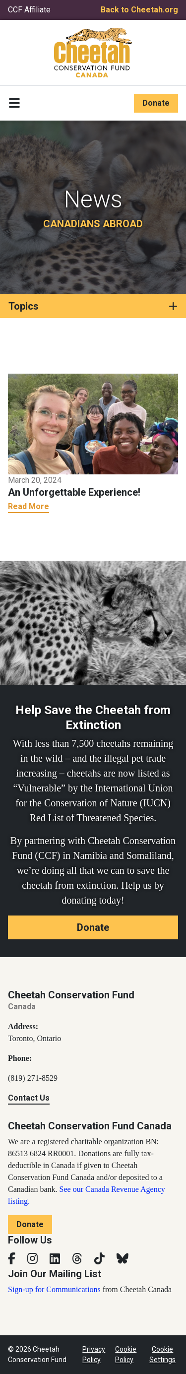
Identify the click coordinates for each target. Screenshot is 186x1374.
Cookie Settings (162, 1354)
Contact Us (29, 1098)
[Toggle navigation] (14, 103)
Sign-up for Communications (54, 1289)
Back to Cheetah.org (139, 9)
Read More (28, 506)
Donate (156, 103)
